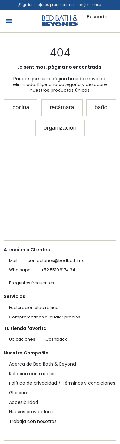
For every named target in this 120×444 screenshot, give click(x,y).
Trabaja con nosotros (33, 421)
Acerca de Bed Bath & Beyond (42, 364)
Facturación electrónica (34, 307)
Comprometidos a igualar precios (44, 317)
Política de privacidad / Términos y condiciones (62, 383)
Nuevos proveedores (32, 412)
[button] (9, 21)
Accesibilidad (23, 402)
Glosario (18, 392)
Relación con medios (32, 373)
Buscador (98, 16)
